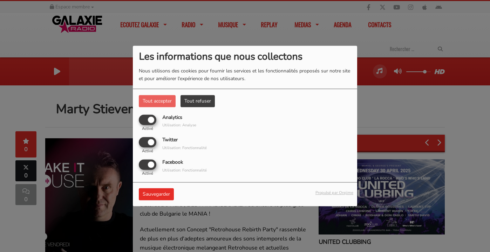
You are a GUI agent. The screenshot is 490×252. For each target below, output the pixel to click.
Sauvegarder (156, 194)
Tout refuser (197, 101)
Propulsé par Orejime (334, 193)
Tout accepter (157, 101)
